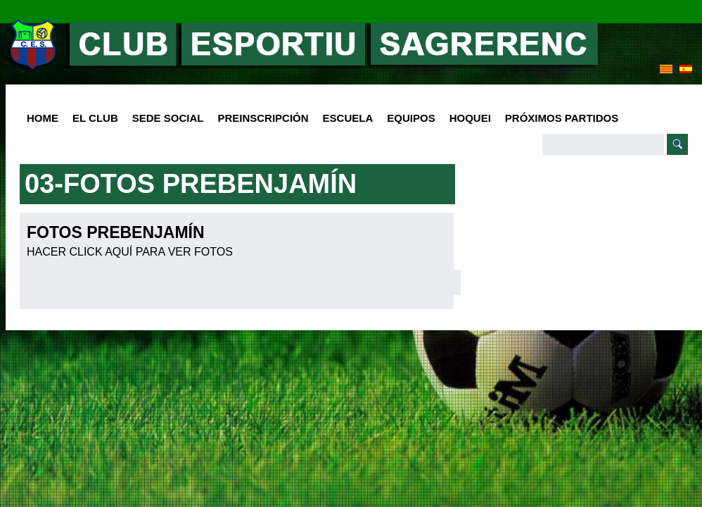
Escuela (345, 118)
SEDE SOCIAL (168, 118)
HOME (42, 118)
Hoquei (470, 118)
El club (91, 118)
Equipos (407, 118)
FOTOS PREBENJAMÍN (116, 232)
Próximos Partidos (561, 118)
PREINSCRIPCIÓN (262, 118)
